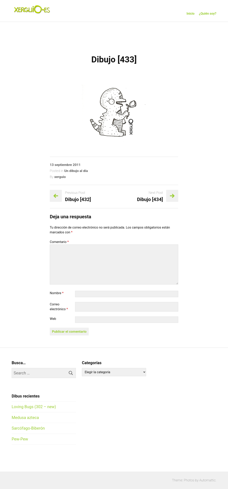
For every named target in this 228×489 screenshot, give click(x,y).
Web (53, 319)
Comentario (59, 242)
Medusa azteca (25, 417)
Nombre (57, 293)
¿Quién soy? (207, 13)
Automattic (207, 480)
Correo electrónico (59, 306)
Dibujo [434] (150, 199)
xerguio (60, 177)
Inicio (190, 13)
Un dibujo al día (76, 171)
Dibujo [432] (78, 199)
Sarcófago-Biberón (28, 428)
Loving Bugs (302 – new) (34, 406)
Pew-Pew (20, 439)
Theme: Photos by (185, 480)
